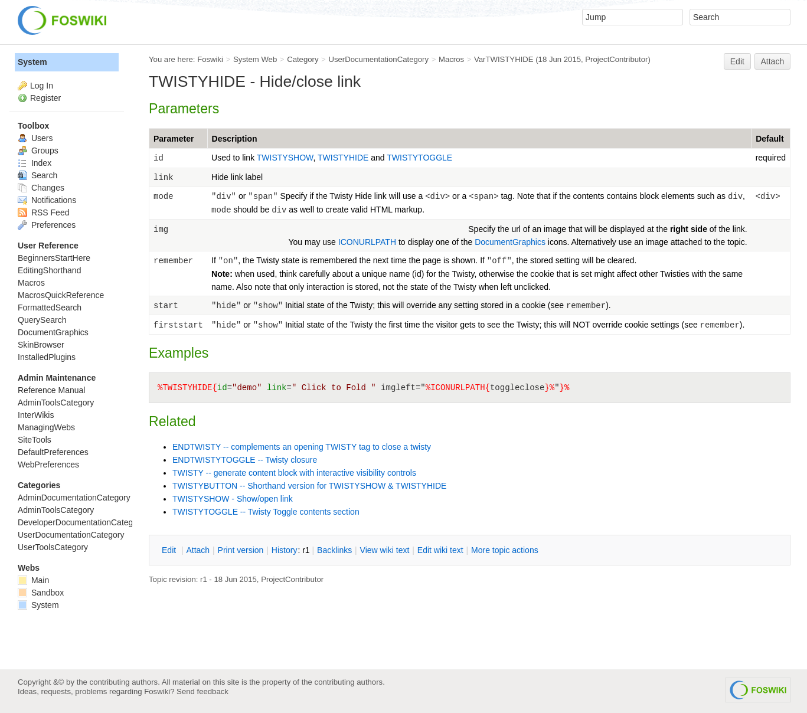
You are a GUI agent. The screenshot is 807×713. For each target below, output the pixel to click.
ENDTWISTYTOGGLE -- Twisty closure (244, 460)
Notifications (47, 200)
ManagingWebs (46, 427)
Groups (38, 150)
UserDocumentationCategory (378, 59)
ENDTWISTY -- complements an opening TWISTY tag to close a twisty (301, 447)
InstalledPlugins (47, 357)
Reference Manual (51, 390)
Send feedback (202, 691)
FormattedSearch (49, 307)
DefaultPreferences (53, 452)
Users (35, 138)
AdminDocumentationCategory (74, 497)
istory (285, 550)
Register (45, 98)
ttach (198, 550)
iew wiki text (385, 550)
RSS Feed (43, 212)
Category (302, 59)
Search (37, 175)
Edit (737, 61)
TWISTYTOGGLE (419, 157)
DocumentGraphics (510, 242)
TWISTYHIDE (344, 157)
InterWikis (36, 415)
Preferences (47, 225)
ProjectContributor (616, 59)
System (32, 62)
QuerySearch (42, 320)
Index (34, 163)
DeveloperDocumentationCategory (81, 522)
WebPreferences (48, 464)
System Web (255, 59)
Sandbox (41, 592)
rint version (241, 550)
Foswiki (210, 59)
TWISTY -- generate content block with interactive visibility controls (294, 472)
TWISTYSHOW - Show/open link (232, 498)
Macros (451, 59)
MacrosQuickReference (61, 295)
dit (170, 550)
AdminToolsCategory (56, 402)
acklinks (334, 550)
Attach (773, 61)
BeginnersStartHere (54, 258)
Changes (41, 187)
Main (33, 580)
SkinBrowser (41, 344)
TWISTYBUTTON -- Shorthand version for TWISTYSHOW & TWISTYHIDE (309, 485)
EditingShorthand (49, 270)
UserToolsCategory (53, 547)
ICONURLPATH (367, 242)
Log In (41, 85)
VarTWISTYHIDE (504, 59)
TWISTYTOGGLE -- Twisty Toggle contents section (266, 511)
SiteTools (34, 439)
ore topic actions (504, 550)
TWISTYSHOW (285, 157)
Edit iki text (440, 550)
